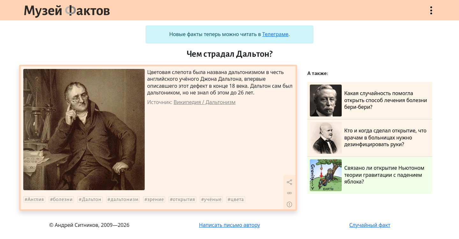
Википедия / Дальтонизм (204, 102)
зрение (155, 199)
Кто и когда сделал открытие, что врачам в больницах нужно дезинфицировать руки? (368, 138)
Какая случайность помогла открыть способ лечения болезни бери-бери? (368, 100)
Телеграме (275, 34)
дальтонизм (124, 199)
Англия (35, 199)
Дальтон (91, 199)
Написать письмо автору (229, 224)
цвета (237, 199)
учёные (213, 199)
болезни (63, 199)
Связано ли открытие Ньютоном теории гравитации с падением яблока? (367, 175)
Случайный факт (369, 224)
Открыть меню (431, 13)
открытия (184, 199)
